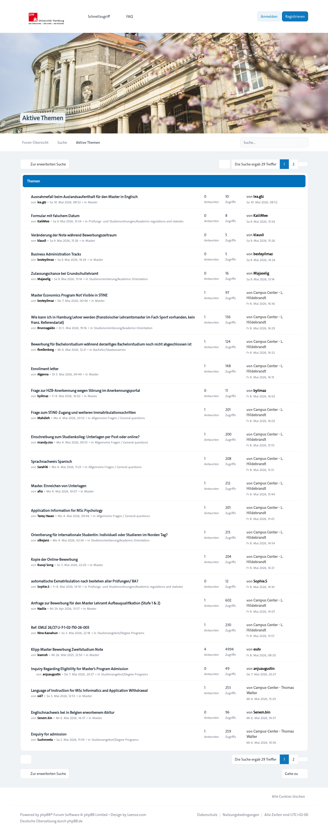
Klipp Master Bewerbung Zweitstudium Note (67, 649)
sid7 (40, 696)
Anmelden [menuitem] (269, 16)
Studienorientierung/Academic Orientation (118, 279)
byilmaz (42, 396)
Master (92, 202)
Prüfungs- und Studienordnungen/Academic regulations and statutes (136, 221)
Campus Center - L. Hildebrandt (264, 295)
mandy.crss (45, 442)
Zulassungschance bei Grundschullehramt (64, 273)
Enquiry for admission (48, 734)
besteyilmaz (45, 259)
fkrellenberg (45, 349)
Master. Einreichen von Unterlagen (58, 485)
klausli (41, 240)
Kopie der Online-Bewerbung (54, 559)
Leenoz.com (136, 814)
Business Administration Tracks (56, 254)
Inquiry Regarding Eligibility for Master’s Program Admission (79, 668)
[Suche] (293, 142)
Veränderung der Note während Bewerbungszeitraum (73, 235)
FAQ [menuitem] (126, 16)
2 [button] (293, 164)
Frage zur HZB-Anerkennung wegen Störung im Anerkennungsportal (85, 390)
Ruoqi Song (45, 565)
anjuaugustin (52, 674)
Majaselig (43, 279)
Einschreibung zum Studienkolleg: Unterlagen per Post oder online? (85, 436)
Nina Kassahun (47, 633)
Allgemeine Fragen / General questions (118, 418)
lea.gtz (41, 202)
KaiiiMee (43, 221)
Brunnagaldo (46, 328)
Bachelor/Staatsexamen (109, 349)
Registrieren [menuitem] (295, 16)
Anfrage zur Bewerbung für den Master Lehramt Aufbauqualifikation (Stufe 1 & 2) (95, 603)
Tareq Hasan (45, 516)
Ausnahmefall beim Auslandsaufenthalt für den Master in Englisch (84, 196)
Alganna (42, 374)
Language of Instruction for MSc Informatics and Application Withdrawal (89, 690)
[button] (303, 164)
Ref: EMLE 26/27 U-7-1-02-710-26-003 (60, 627)
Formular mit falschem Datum (55, 215)
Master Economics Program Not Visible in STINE (69, 295)
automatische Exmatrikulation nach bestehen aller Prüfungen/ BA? (84, 581)
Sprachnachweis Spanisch (51, 461)
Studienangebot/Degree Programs (120, 633)
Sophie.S (43, 586)
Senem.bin (44, 718)
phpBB (45, 814)
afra (40, 491)
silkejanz (43, 540)
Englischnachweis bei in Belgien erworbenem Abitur (72, 712)
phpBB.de (75, 821)
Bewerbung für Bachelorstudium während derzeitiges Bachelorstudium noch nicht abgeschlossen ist (111, 344)
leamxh (42, 655)
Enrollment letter (45, 368)
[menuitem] (96, 16)
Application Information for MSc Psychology (66, 510)
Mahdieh (43, 418)
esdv (257, 649)
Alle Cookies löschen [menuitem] (285, 796)
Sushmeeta (45, 739)
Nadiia (41, 608)
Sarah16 (42, 467)
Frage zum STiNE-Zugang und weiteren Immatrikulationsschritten (83, 412)
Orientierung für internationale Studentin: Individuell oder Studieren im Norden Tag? (99, 534)
